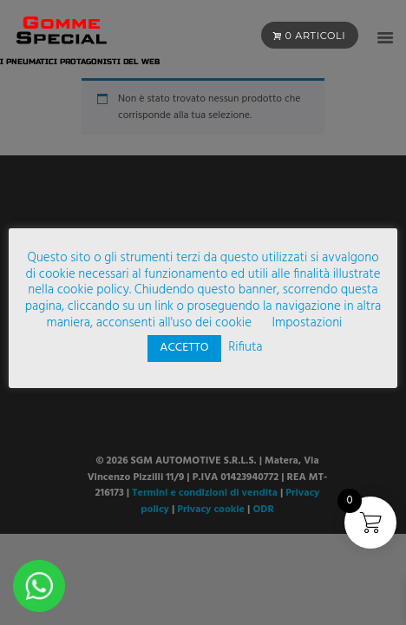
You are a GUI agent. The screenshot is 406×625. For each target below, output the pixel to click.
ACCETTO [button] (184, 348)
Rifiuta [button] (245, 347)
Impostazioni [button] (307, 322)
